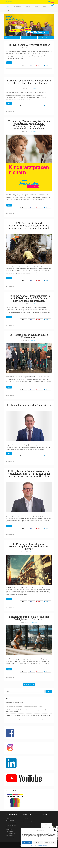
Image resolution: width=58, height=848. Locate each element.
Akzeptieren (27, 842)
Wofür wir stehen (9, 37)
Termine (36, 6)
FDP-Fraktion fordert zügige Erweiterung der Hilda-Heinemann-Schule (29, 546)
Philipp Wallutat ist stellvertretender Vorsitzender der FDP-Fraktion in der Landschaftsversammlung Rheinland (29, 474)
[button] (55, 830)
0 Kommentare (33, 47)
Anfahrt (25, 825)
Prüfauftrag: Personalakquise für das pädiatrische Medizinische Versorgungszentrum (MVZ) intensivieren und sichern (29, 125)
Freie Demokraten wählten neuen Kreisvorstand (29, 336)
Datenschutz (33, 845)
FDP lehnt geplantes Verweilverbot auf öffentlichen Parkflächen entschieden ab (29, 83)
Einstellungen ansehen (49, 842)
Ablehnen (38, 842)
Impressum (44, 845)
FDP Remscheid (17, 6)
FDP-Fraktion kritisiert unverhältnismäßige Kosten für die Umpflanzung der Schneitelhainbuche (29, 225)
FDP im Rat (27, 6)
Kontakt (44, 6)
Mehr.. (9, 62)
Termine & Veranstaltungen (28, 37)
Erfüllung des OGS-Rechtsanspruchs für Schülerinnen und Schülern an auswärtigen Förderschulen (29, 298)
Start (8, 6)
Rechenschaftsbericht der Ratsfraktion (29, 405)
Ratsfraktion (11, 71)
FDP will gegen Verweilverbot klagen (29, 44)
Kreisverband (11, 395)
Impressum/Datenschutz (13, 10)
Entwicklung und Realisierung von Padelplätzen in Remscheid (29, 618)
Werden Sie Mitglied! (43, 37)
